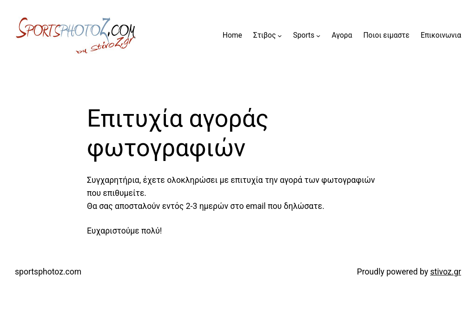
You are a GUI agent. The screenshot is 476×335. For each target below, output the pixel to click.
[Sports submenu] (318, 36)
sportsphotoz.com (48, 271)
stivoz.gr (445, 271)
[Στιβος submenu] (280, 36)
